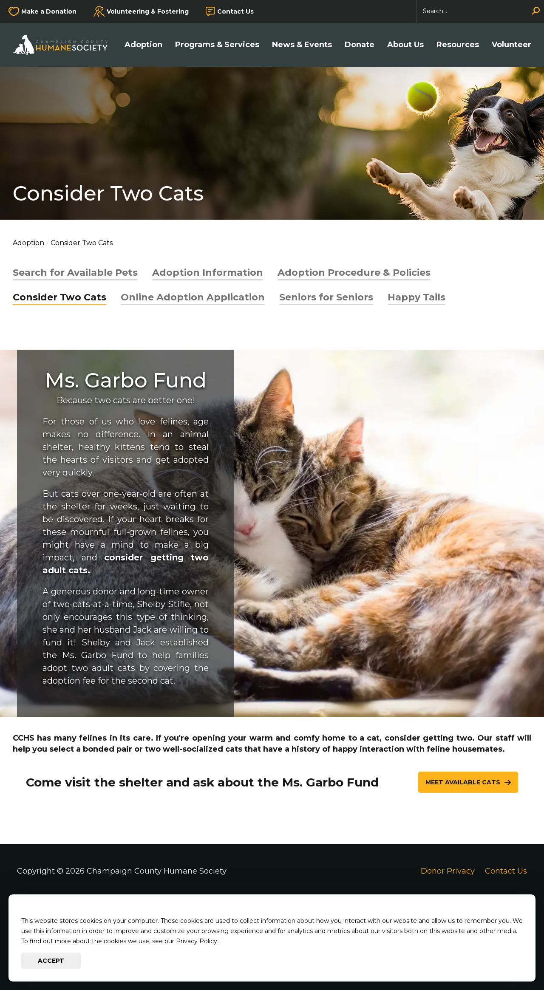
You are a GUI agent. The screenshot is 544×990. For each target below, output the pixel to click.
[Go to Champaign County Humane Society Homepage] (64, 45)
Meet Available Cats (462, 782)
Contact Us (235, 11)
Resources (457, 44)
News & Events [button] (302, 44)
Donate (359, 44)
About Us (405, 44)
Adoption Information (207, 272)
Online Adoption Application (193, 297)
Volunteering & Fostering (148, 11)
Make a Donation (48, 11)
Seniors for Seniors (326, 297)
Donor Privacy (448, 871)
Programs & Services (217, 44)
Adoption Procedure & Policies (354, 272)
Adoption (143, 44)
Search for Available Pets (75, 272)
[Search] (480, 11)
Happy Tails (416, 297)
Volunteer (511, 44)
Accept (51, 961)
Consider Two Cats (59, 297)
